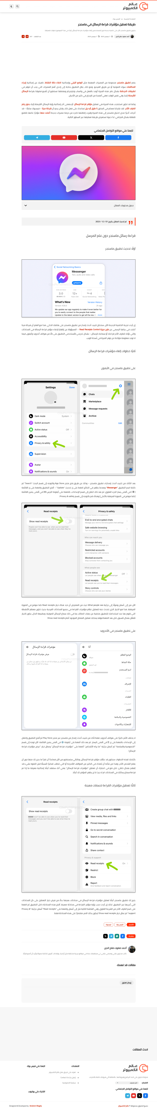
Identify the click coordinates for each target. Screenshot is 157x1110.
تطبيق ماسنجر (124, 83)
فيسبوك (85, 6)
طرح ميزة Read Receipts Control (94, 329)
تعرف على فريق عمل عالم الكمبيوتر (64, 1072)
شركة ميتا (47, 108)
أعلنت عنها (45, 113)
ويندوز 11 (94, 6)
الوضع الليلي (77, 83)
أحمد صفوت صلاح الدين (122, 36)
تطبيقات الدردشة (127, 91)
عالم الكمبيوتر (123, 1106)
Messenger (112, 488)
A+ (27, 36)
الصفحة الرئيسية (129, 18)
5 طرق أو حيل (91, 108)
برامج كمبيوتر (113, 6)
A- (23, 36)
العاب (60, 6)
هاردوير (28, 6)
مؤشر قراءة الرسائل (83, 104)
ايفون (45, 6)
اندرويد (52, 6)
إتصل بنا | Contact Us (70, 1077)
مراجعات (36, 6)
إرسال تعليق (126, 982)
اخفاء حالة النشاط (53, 83)
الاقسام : (144, 1082)
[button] (122, 936)
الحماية (76, 6)
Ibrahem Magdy (36, 1106)
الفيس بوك (116, 18)
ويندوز (103, 6)
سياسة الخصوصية (70, 1082)
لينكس (68, 6)
